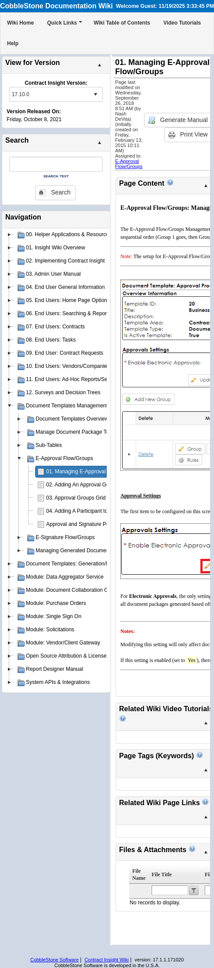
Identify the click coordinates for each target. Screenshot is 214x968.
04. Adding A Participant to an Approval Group (99, 511)
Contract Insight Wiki (106, 959)
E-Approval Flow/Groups (128, 163)
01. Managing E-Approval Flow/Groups (91, 471)
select (95, 94)
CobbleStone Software (54, 959)
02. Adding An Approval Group (81, 485)
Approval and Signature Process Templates (96, 524)
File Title (162, 874)
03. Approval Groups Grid (75, 498)
